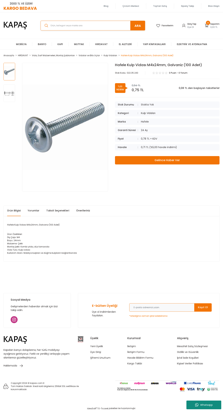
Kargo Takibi (134, 363)
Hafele (145, 121)
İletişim (131, 346)
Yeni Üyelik (96, 346)
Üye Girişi (95, 352)
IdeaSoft (92, 408)
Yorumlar (33, 210)
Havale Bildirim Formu (140, 357)
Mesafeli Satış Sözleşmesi (192, 346)
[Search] (93, 25)
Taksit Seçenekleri (57, 210)
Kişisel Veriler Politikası (190, 363)
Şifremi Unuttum (100, 357)
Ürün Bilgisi (14, 210)
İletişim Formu (135, 352)
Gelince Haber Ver (167, 160)
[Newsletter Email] (170, 307)
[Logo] (15, 25)
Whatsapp (204, 405)
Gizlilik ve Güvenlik (188, 352)
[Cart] (212, 25)
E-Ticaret (103, 408)
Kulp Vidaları (148, 113)
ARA (137, 25)
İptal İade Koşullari (188, 357)
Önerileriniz (83, 210)
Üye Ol (190, 27)
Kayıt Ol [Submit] (203, 307)
